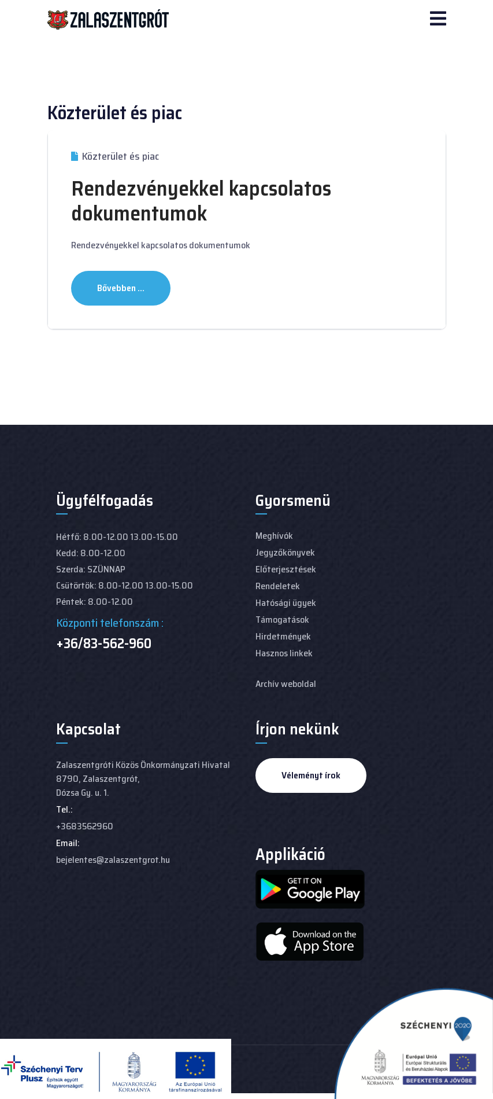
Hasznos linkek (284, 653)
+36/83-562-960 (103, 644)
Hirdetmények (283, 636)
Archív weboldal (285, 684)
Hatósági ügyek (285, 603)
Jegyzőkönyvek (285, 552)
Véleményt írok (310, 775)
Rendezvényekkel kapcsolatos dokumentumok (201, 201)
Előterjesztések (285, 569)
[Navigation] (438, 19)
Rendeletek (277, 586)
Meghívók (274, 535)
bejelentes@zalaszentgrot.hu (113, 859)
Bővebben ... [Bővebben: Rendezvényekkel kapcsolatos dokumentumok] (120, 288)
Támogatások (282, 619)
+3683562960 (84, 826)
